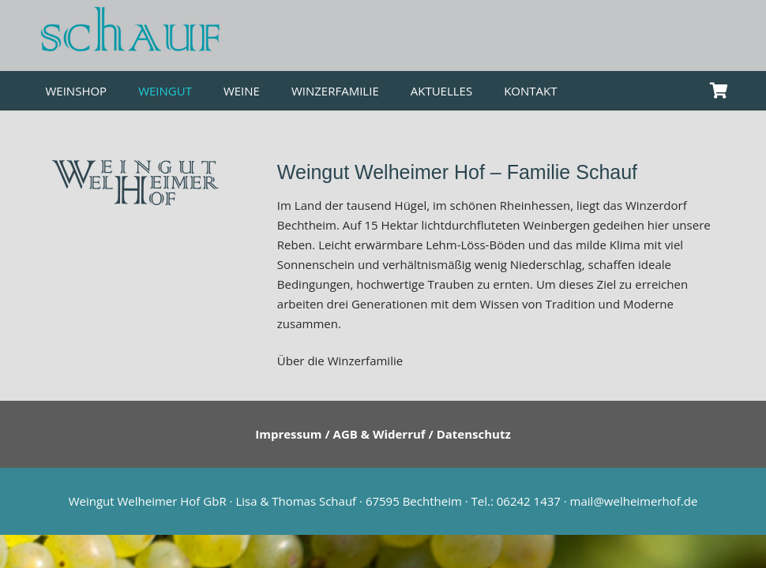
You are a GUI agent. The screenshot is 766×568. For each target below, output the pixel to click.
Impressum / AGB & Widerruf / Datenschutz (383, 434)
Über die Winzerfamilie (340, 360)
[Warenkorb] (719, 90)
